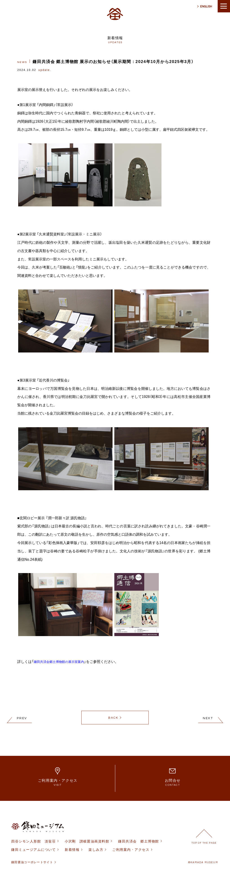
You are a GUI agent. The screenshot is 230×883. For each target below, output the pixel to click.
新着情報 (72, 849)
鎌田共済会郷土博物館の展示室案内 (59, 661)
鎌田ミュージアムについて (33, 849)
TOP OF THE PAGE (204, 843)
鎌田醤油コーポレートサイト (32, 862)
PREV (22, 718)
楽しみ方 (95, 849)
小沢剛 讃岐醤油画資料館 (87, 841)
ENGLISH (206, 6)
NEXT (208, 718)
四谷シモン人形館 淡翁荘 (33, 841)
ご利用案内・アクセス (130, 849)
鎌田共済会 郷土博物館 (138, 841)
